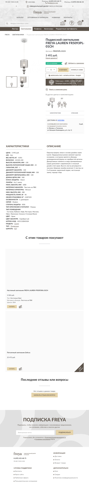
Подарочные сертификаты (66, 29)
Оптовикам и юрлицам (37, 17)
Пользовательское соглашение (26, 473)
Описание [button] (74, 113)
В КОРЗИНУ (63, 70)
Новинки (56, 17)
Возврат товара (60, 455)
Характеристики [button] (55, 113)
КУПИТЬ (12, 306)
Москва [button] (61, 120)
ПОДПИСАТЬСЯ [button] (65, 425)
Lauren (16, 224)
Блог (56, 464)
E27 (15, 229)
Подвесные (15, 226)
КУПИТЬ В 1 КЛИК (77, 70)
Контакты (68, 17)
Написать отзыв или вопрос (44, 387)
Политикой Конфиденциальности (55, 430)
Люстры (15, 29)
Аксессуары (48, 29)
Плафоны (37, 29)
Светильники (26, 29)
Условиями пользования (42, 432)
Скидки (57, 467)
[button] (51, 3)
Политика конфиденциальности (66, 470)
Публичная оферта (21, 470)
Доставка (58, 449)
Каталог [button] (20, 17)
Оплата (57, 452)
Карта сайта (19, 467)
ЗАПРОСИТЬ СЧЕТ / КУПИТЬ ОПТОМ (65, 75)
